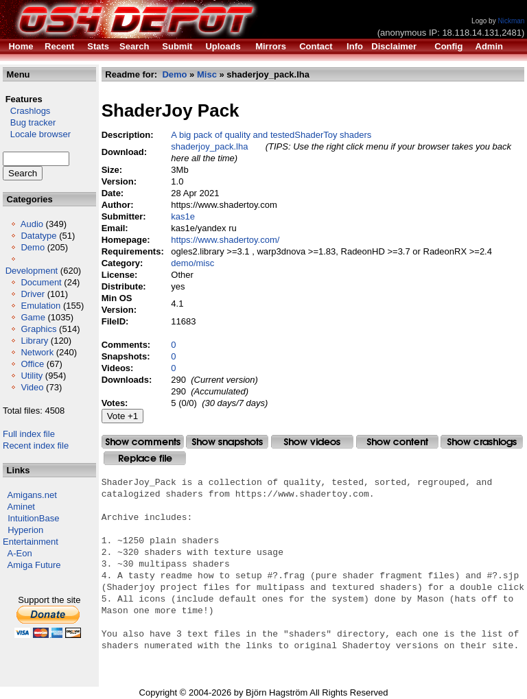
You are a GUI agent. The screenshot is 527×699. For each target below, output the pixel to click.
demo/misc (192, 263)
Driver (33, 294)
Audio (32, 224)
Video (32, 387)
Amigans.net (32, 495)
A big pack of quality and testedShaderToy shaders (271, 135)
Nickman (510, 21)
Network (37, 352)
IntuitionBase (33, 518)
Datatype (38, 235)
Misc (207, 74)
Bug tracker (29, 122)
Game (33, 317)
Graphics (38, 329)
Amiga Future (34, 565)
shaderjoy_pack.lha (209, 146)
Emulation (40, 305)
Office (32, 364)
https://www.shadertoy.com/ (225, 240)
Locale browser (37, 134)
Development (31, 270)
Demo (33, 247)
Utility (32, 375)
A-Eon (20, 553)
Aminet (21, 506)
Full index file (29, 434)
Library (34, 340)
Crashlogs (26, 111)
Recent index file (36, 445)
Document (41, 282)
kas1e (183, 216)
